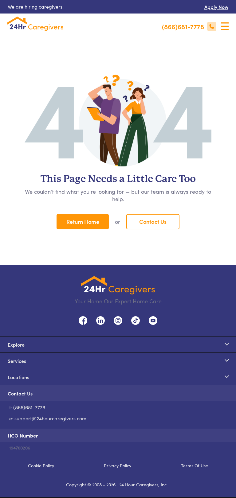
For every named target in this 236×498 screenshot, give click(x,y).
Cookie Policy (41, 465)
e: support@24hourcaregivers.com (47, 418)
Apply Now (216, 6)
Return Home (82, 221)
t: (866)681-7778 (27, 407)
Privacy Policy (117, 465)
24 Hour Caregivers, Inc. (143, 484)
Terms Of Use (194, 465)
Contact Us (153, 221)
